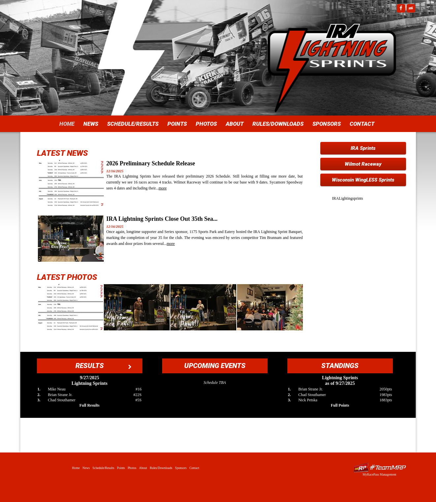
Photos (206, 123)
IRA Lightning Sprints (332, 53)
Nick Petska (307, 400)
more (163, 188)
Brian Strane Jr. (60, 394)
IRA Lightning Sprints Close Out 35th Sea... (162, 219)
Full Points (340, 405)
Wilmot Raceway (363, 164)
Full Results (89, 405)
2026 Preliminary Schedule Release (150, 163)
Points (177, 123)
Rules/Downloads (278, 123)
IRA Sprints (363, 148)
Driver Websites (379, 467)
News (90, 123)
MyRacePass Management (379, 474)
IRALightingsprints (347, 198)
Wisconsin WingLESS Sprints (363, 180)
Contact (362, 123)
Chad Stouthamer (61, 400)
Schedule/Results (133, 123)
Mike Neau (57, 389)
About (235, 123)
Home (66, 123)
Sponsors (326, 123)
